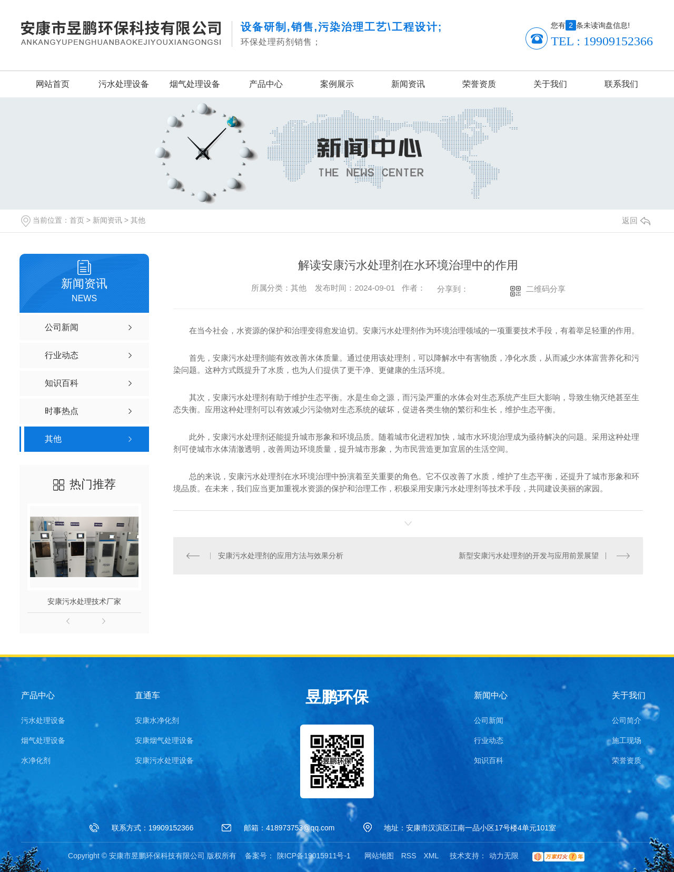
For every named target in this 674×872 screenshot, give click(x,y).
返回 (636, 220)
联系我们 (621, 84)
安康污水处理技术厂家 (84, 601)
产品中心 (266, 84)
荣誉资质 (479, 84)
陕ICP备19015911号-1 (314, 855)
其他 (138, 220)
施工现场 (626, 740)
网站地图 (379, 855)
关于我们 (550, 84)
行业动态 (488, 740)
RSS (409, 855)
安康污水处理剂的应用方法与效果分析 (280, 555)
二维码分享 (546, 288)
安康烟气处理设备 (164, 740)
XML (431, 855)
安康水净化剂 (157, 720)
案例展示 (337, 84)
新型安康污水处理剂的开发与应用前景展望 (529, 555)
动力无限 (504, 855)
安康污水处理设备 (164, 760)
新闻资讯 (408, 84)
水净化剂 (36, 760)
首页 (77, 220)
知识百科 (488, 760)
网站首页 (53, 84)
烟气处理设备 (195, 84)
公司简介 (626, 720)
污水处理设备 (123, 84)
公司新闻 (488, 720)
